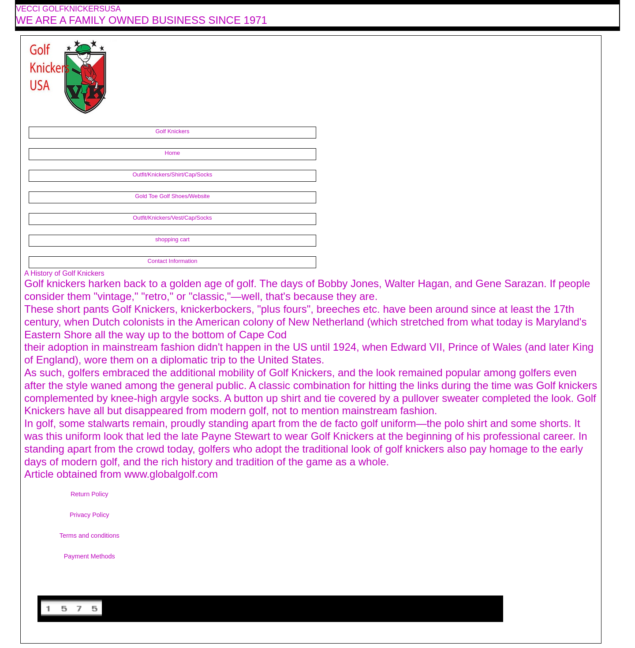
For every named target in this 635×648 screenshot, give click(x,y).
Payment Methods (89, 556)
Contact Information (172, 261)
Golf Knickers (172, 131)
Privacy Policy (89, 514)
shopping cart (172, 239)
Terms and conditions (90, 535)
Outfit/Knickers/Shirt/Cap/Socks (173, 174)
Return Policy (89, 494)
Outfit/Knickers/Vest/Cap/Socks (172, 217)
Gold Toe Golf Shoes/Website (172, 196)
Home (172, 153)
